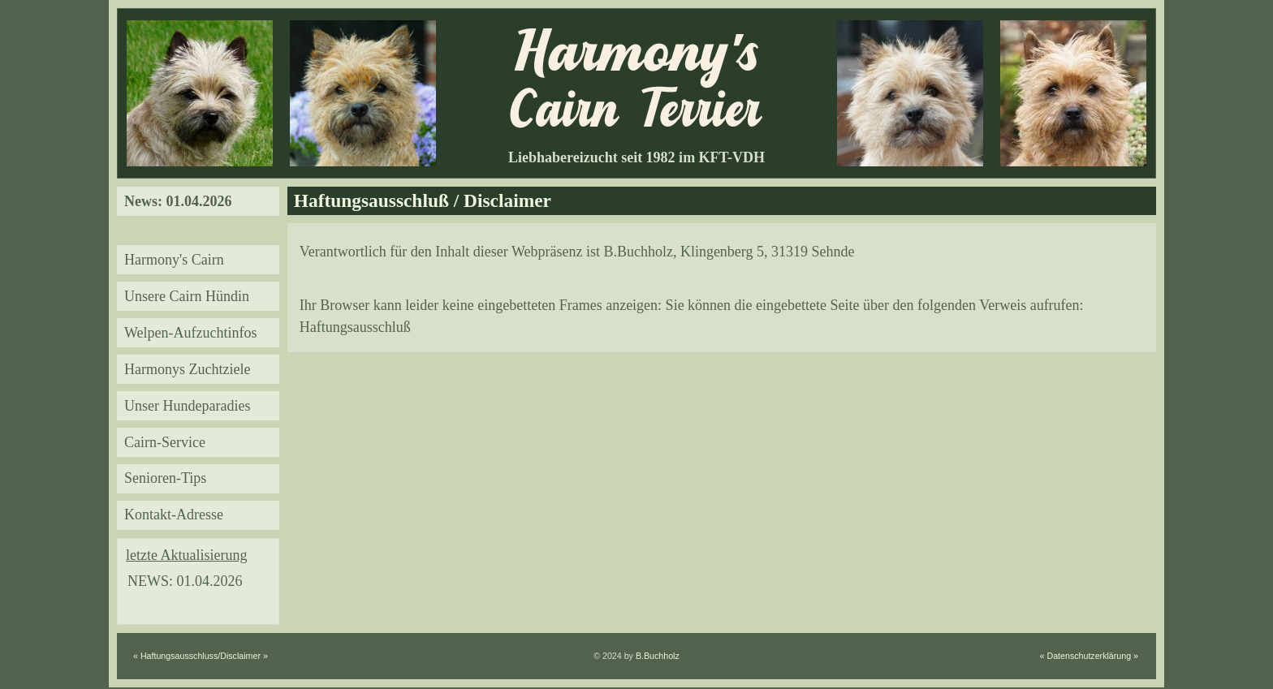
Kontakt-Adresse (173, 514)
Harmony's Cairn (174, 260)
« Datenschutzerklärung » (1089, 656)
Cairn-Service (164, 442)
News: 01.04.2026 (178, 201)
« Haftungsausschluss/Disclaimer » (200, 656)
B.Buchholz (658, 656)
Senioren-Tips (165, 478)
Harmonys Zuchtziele (187, 369)
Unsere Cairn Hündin (186, 296)
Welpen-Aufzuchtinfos (190, 333)
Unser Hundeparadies (187, 406)
